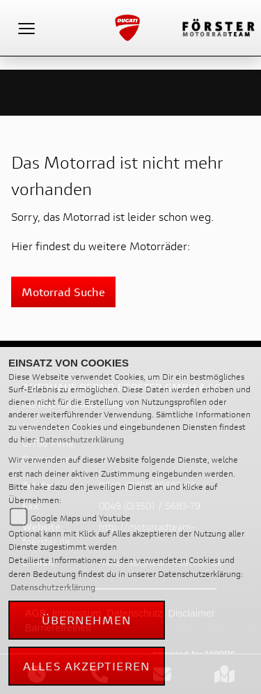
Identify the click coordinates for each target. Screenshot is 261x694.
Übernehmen (87, 619)
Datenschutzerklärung (81, 439)
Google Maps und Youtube (81, 518)
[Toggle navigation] (26, 28)
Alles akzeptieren (86, 665)
